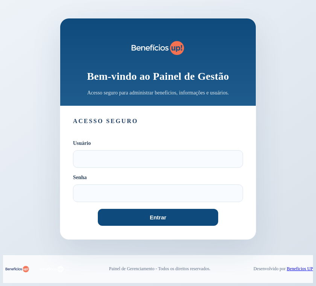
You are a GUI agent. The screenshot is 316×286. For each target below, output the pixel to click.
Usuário (82, 143)
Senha (80, 177)
